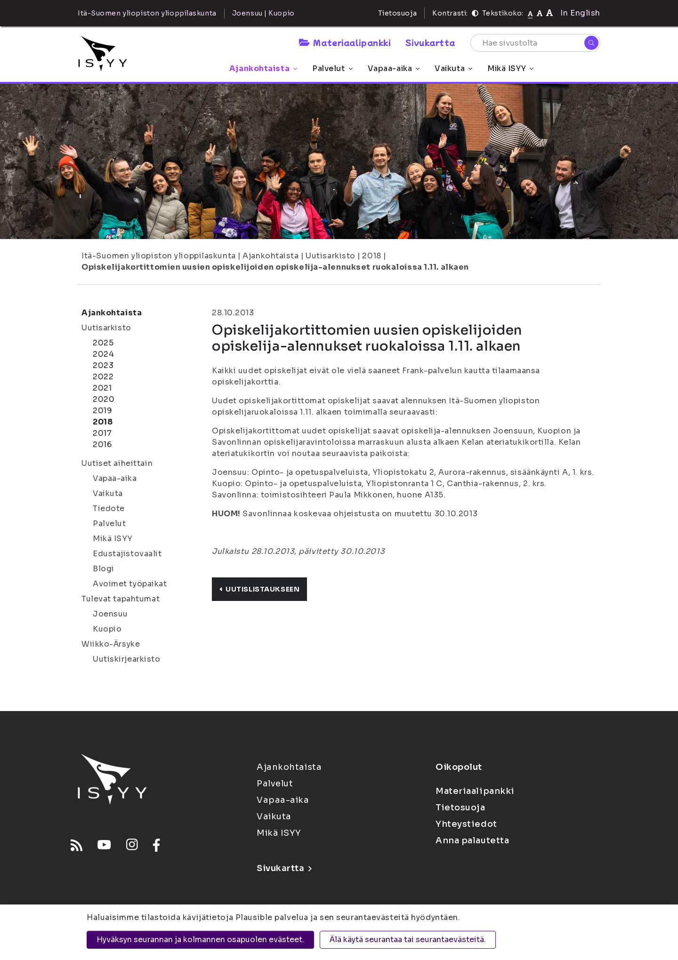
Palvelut (332, 68)
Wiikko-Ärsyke (110, 644)
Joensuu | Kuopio (263, 13)
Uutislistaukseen (259, 589)
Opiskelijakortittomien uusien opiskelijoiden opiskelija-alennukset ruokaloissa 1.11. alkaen (275, 267)
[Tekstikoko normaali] (530, 13)
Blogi (103, 569)
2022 (103, 377)
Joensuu (110, 614)
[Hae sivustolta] (535, 43)
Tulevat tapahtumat (120, 599)
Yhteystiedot (466, 824)
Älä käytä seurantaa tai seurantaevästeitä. (408, 939)
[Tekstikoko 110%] (539, 13)
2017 (102, 433)
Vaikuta (453, 68)
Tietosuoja (397, 13)
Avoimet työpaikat (130, 584)
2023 (103, 365)
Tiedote (109, 508)
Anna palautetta (472, 840)
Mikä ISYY (510, 68)
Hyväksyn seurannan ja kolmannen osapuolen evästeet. (200, 939)
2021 (102, 388)
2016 (102, 444)
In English (580, 13)
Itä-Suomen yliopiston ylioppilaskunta (158, 256)
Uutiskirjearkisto (127, 659)
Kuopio (107, 629)
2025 (103, 343)
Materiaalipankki (344, 42)
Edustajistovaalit (127, 554)
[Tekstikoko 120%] (549, 13)
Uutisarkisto (330, 256)
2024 (103, 354)
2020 (103, 399)
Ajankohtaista (263, 68)
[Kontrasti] (475, 13)
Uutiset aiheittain (117, 463)
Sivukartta (430, 42)
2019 (102, 411)
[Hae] (591, 43)
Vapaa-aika (394, 68)
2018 (371, 256)
